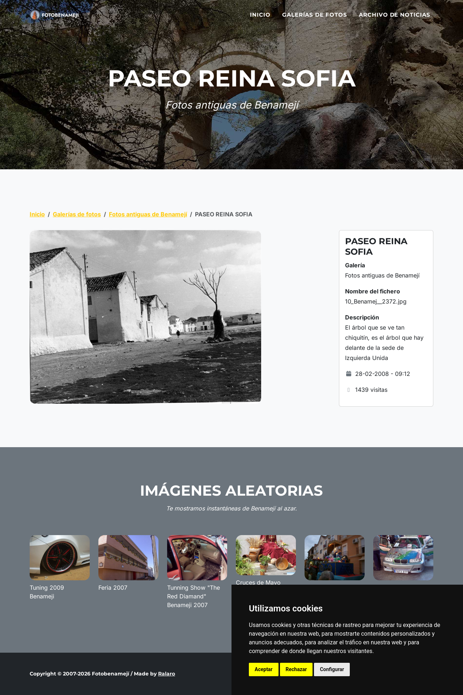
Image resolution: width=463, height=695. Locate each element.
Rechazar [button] (296, 669)
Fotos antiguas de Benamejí (148, 214)
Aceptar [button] (264, 669)
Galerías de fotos (314, 19)
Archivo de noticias (394, 19)
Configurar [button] (332, 669)
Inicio (260, 19)
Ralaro (166, 673)
